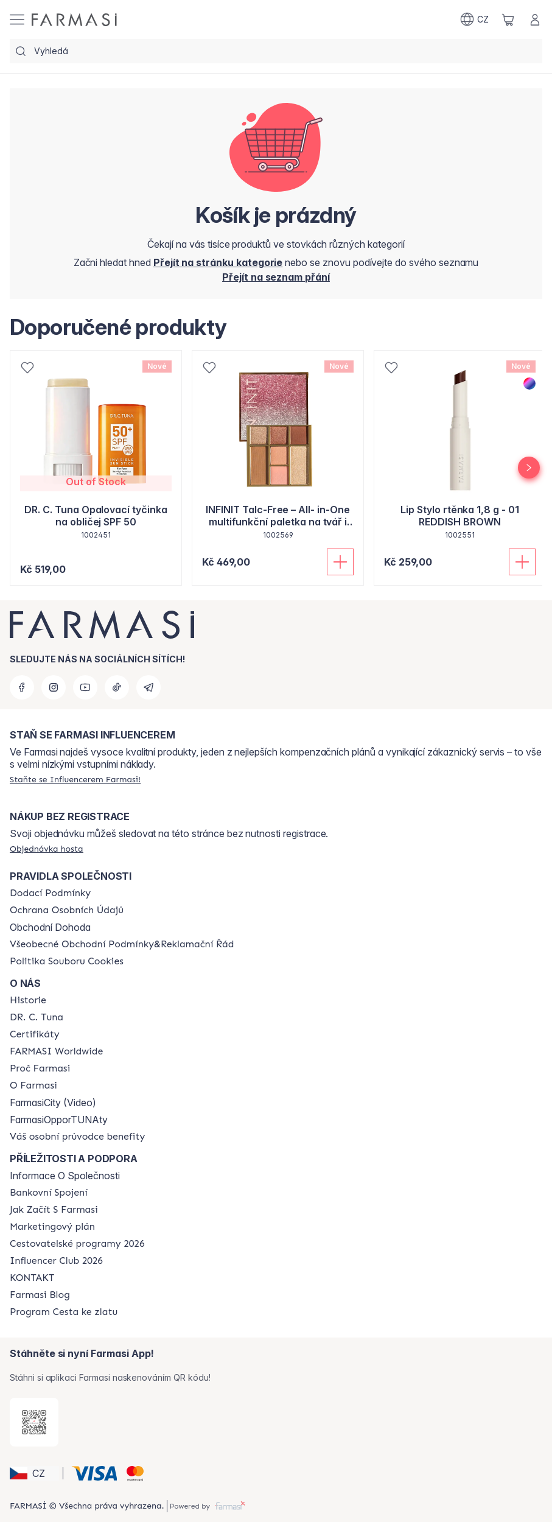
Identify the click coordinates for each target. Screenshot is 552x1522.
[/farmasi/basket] (508, 19)
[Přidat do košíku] (340, 562)
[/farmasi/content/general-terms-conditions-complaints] (122, 944)
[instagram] (53, 687)
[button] (34, 1473)
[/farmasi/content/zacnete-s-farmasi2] (54, 1210)
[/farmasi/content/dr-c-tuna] (36, 1017)
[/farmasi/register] (276, 277)
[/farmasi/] (74, 20)
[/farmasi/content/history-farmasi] (28, 1000)
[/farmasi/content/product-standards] (35, 1034)
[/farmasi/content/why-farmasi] (40, 1068)
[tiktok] (117, 687)
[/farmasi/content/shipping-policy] (50, 893)
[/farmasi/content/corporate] (56, 1051)
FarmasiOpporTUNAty (59, 1119)
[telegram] (148, 687)
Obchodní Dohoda (50, 927)
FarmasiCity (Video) (53, 1102)
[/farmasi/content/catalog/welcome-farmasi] (77, 1137)
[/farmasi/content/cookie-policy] (67, 961)
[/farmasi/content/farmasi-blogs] (40, 1295)
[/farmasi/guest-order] (46, 848)
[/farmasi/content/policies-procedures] (67, 910)
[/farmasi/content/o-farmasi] (33, 1085)
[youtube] (85, 687)
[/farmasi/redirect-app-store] (34, 1422)
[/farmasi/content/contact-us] (32, 1278)
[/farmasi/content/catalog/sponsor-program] (63, 1312)
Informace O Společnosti (65, 1176)
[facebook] (22, 687)
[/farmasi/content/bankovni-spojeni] (49, 1193)
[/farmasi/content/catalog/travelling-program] (77, 1244)
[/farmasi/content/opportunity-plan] (52, 1227)
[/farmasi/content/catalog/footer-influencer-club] (56, 1261)
